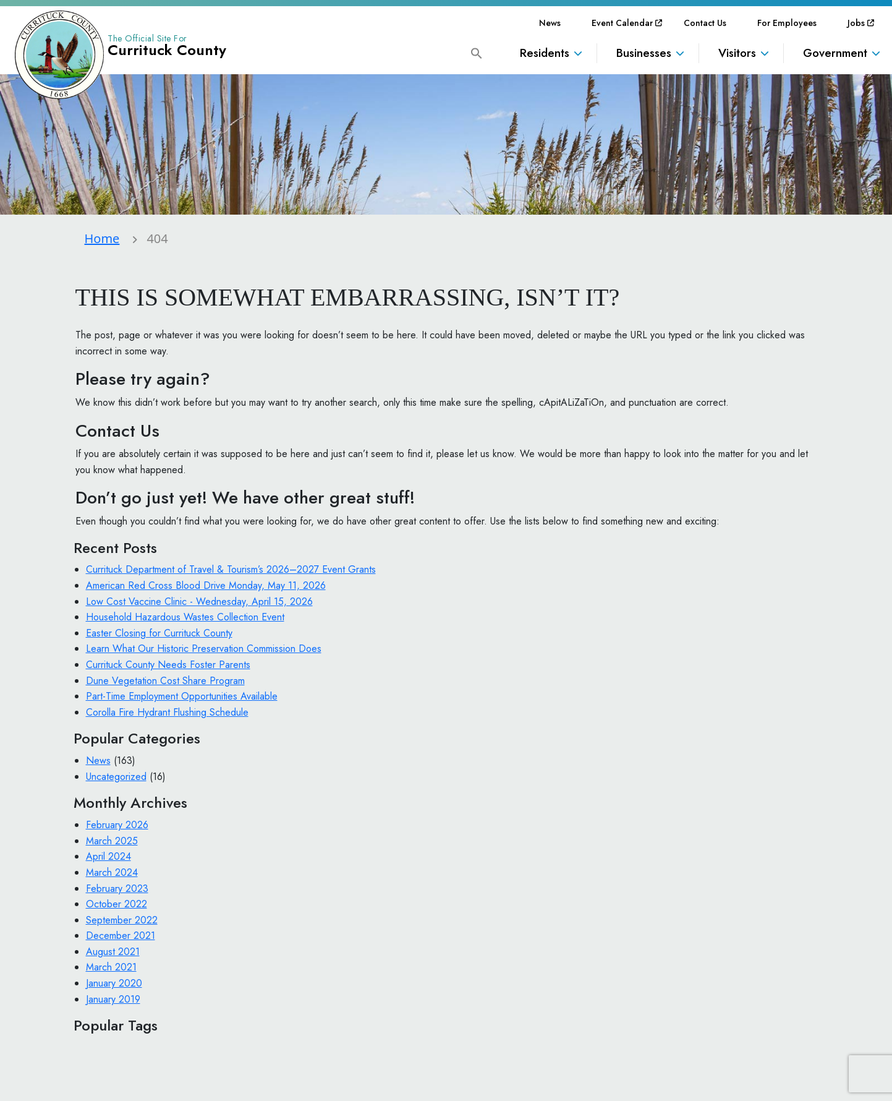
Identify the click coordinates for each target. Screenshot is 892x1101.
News (550, 23)
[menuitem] (550, 23)
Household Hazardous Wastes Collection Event (185, 617)
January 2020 (114, 983)
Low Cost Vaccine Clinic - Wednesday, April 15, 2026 (199, 601)
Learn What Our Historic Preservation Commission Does (203, 648)
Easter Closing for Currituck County (159, 633)
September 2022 (122, 920)
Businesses (643, 53)
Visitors (737, 53)
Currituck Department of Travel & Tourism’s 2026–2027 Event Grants (231, 569)
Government (835, 53)
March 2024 (112, 872)
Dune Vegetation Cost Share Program (165, 681)
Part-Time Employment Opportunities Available (182, 696)
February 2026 (117, 825)
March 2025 (112, 841)
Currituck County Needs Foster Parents (168, 665)
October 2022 (116, 904)
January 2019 (113, 999)
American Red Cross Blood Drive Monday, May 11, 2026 (206, 585)
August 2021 (113, 952)
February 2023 (117, 888)
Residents (544, 53)
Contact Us (705, 23)
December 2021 (120, 935)
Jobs (856, 23)
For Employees (787, 23)
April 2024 (108, 856)
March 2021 (111, 967)
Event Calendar (622, 23)
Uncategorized (116, 776)
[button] (476, 52)
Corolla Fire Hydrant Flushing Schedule (167, 712)
